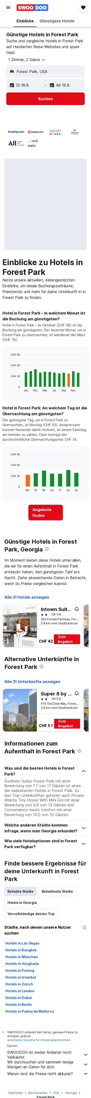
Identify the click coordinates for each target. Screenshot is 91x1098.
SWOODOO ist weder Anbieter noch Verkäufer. (48, 1055)
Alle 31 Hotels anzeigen (26, 597)
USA (56, 1093)
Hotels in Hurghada (22, 964)
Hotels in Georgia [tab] (22, 902)
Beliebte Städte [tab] (20, 891)
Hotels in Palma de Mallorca (29, 1011)
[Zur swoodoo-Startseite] (32, 7)
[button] (8, 7)
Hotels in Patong (19, 970)
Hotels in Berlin (18, 1004)
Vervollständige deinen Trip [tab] (31, 914)
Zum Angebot (65, 639)
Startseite (15, 1093)
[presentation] (47, 549)
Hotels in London (19, 991)
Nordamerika (37, 1093)
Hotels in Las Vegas (22, 943)
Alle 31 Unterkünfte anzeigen (32, 681)
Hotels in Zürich (19, 984)
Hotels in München (21, 957)
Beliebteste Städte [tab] (57, 891)
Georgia (71, 1093)
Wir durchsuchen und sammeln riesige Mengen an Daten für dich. (48, 1064)
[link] (45, 512)
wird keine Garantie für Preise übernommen (38, 1040)
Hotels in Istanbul (20, 977)
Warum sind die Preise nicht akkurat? (48, 1074)
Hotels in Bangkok (21, 950)
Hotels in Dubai (18, 998)
